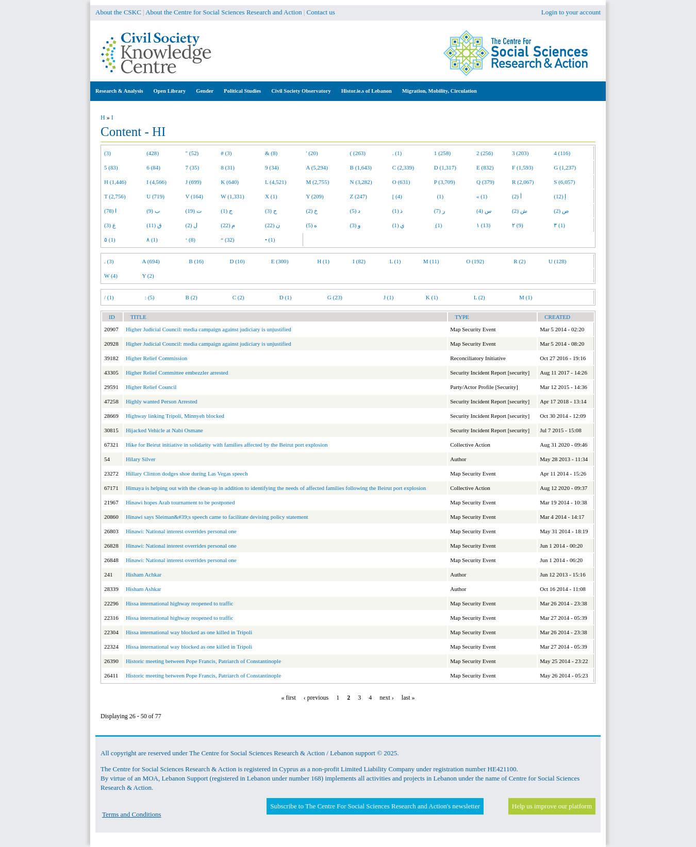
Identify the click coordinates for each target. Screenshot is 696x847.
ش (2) (519, 211)
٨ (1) (152, 239)
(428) (152, 153)
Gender (204, 91)
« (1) (481, 196)
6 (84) (153, 167)
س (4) (483, 211)
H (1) (323, 261)
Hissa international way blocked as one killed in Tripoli (189, 632)
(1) (438, 196)
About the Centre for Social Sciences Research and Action (223, 12)
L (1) (395, 261)
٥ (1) (109, 239)
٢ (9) (517, 225)
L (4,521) (275, 182)
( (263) (358, 153)
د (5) (355, 211)
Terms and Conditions (131, 814)
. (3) (108, 261)
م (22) (228, 225)
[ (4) (397, 196)
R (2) (519, 261)
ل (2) (192, 225)
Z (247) (359, 196)
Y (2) (148, 276)
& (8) (271, 153)
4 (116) (562, 153)
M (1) (526, 297)
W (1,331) (232, 196)
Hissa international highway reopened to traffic (179, 603)
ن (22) (272, 225)
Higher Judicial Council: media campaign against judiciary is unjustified (208, 329)
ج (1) (227, 211)
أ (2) (517, 196)
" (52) (192, 153)
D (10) (236, 261)
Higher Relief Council (151, 387)
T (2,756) (115, 196)
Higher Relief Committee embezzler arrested (177, 372)
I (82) (359, 261)
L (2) (479, 297)
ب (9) (153, 211)
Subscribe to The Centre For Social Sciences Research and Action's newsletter (374, 806)
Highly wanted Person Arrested (161, 401)
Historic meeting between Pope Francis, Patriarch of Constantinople (203, 661)
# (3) (226, 153)
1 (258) (442, 153)
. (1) (397, 153)
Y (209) (315, 196)
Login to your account (571, 12)
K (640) (230, 182)
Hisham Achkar (143, 574)
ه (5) (312, 225)
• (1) (270, 239)
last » (408, 697)
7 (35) (193, 167)
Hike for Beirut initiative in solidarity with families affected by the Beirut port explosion (227, 445)
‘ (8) (190, 239)
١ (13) (483, 225)
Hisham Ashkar (143, 589)
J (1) (388, 297)
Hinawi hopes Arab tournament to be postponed (180, 502)
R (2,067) (523, 182)
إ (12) (560, 196)
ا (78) (110, 211)
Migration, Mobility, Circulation (439, 91)
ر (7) (439, 211)
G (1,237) (565, 167)
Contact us (321, 12)
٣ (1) (559, 225)
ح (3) (271, 211)
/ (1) (109, 297)
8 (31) (228, 167)
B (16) (196, 261)
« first (288, 697)
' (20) (312, 153)
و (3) (355, 225)
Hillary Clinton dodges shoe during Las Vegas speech (187, 473)
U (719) (155, 196)
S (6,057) (564, 182)
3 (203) (520, 153)
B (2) (191, 297)
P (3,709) (444, 182)
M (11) (431, 261)
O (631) (401, 182)
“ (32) (227, 239)
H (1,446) (115, 182)
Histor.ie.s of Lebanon (366, 91)
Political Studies (242, 91)
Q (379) (485, 182)
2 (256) (484, 153)
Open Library (170, 91)
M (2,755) (317, 182)
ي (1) (398, 225)
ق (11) (154, 225)
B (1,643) (361, 167)
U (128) (558, 261)
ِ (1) (438, 225)
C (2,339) (403, 167)
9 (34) (272, 167)
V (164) (195, 196)
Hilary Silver (140, 459)
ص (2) (561, 211)
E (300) (280, 261)
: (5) (150, 297)
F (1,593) (522, 167)
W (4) (111, 276)
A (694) (151, 261)
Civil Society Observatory (300, 91)
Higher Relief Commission (156, 358)
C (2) (238, 297)
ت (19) (194, 211)
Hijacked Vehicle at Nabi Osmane (164, 430)
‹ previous (316, 697)
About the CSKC (118, 12)
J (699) (194, 182)
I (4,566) (156, 182)
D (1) (285, 297)
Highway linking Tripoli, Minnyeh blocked (175, 416)
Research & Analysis (119, 91)
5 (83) (111, 167)
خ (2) (312, 211)
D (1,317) (445, 167)
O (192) (475, 261)
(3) (107, 153)
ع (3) (110, 225)
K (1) (432, 297)
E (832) (485, 167)
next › (386, 697)
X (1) (271, 196)
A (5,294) (317, 167)
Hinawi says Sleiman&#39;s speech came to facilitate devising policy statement (217, 517)
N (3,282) (361, 182)
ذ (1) (397, 211)
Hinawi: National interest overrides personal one (181, 531)
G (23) (334, 297)
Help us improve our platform (552, 806)
